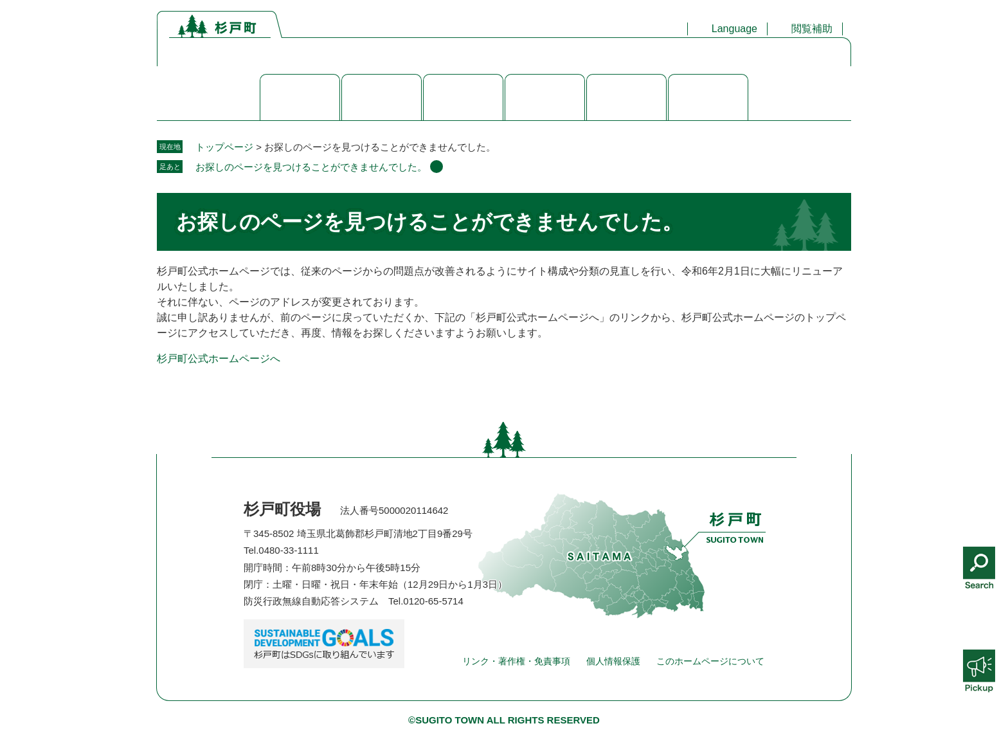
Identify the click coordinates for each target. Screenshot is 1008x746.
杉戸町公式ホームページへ (218, 358)
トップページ (224, 146)
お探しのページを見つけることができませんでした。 (311, 166)
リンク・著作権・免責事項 (516, 661)
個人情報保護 (613, 661)
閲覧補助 (812, 28)
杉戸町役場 (282, 509)
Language (734, 28)
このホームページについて (710, 661)
